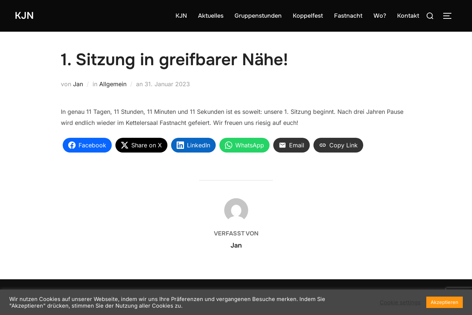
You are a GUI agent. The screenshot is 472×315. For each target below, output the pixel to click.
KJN (24, 16)
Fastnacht (348, 16)
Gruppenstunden (258, 16)
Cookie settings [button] (400, 302)
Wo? (380, 16)
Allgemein (112, 84)
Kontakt (408, 16)
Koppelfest (308, 16)
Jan (78, 84)
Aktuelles (210, 16)
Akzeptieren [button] (444, 302)
